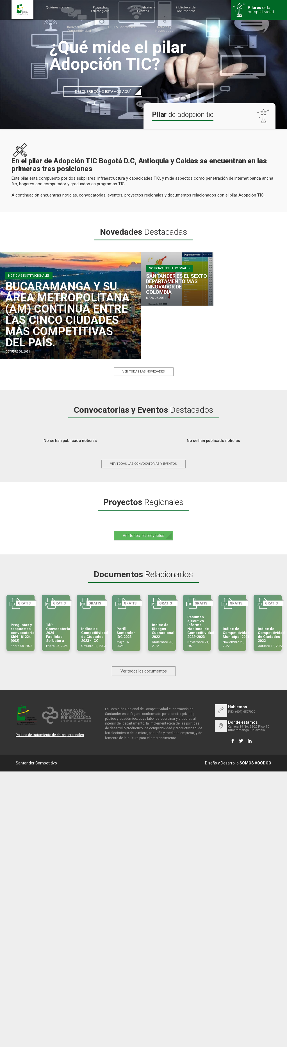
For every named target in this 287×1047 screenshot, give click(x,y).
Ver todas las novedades (143, 371)
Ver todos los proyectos (143, 535)
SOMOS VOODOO (255, 763)
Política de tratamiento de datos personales (50, 735)
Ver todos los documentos (143, 671)
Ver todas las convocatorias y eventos (143, 464)
